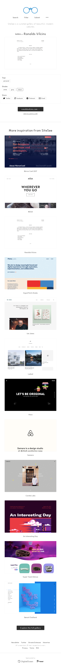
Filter (26, 17)
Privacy (25, 648)
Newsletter (15, 642)
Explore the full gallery (30, 628)
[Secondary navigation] (47, 17)
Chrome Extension (34, 642)
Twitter (23, 642)
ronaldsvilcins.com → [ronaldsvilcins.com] (30, 109)
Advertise (46, 642)
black (20, 89)
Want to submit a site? (30, 113)
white (5, 89)
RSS (37, 648)
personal (6, 81)
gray (12, 89)
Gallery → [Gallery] (19, 34)
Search (15, 17)
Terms (32, 648)
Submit (37, 17)
